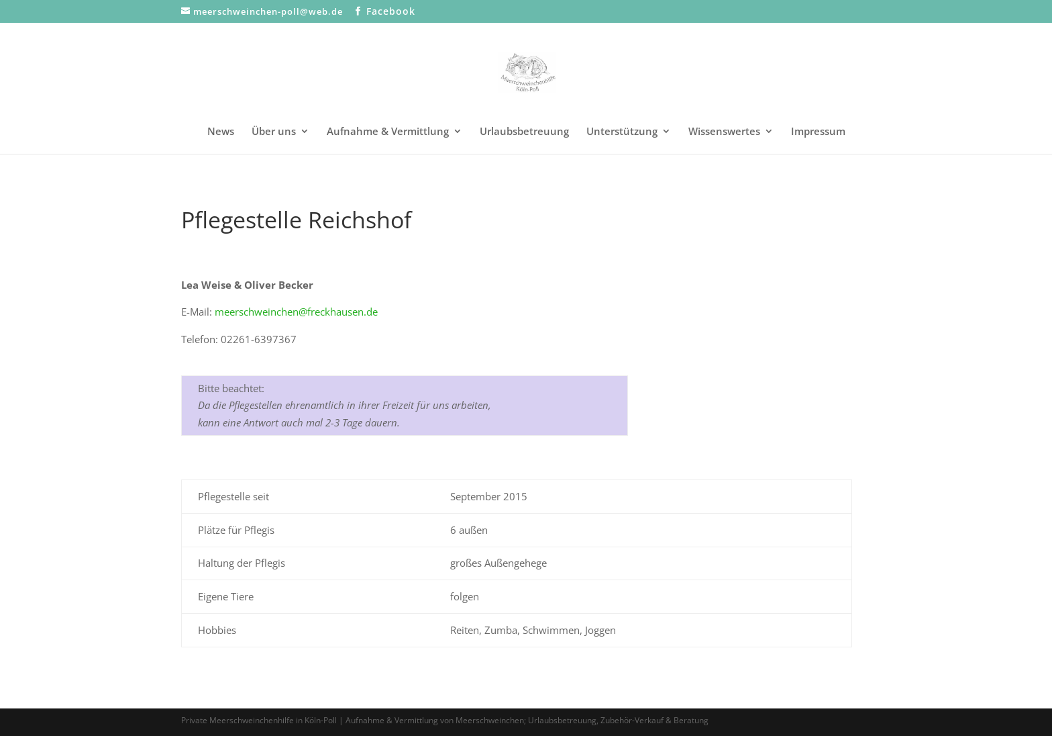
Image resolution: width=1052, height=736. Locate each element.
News (220, 132)
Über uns (274, 132)
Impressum (818, 132)
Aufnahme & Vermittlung (388, 132)
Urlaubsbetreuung (524, 132)
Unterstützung (622, 132)
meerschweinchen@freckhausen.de (296, 311)
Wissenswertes (724, 132)
